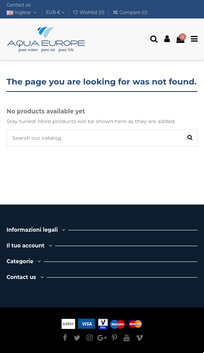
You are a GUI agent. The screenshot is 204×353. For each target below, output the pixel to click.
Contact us (19, 5)
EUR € (55, 12)
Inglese (22, 12)
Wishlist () (89, 12)
